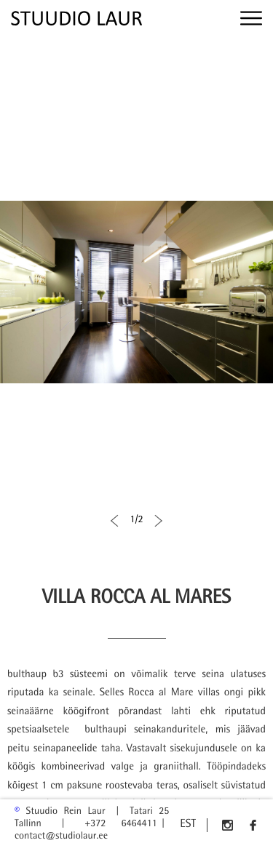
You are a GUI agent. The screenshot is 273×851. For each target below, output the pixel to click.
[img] (76, 18)
